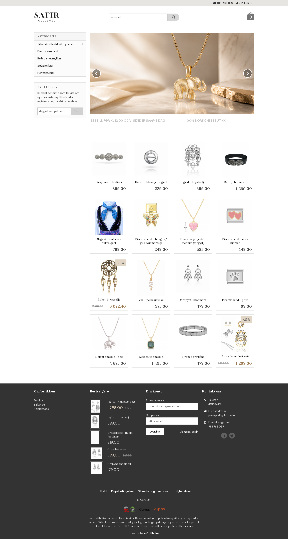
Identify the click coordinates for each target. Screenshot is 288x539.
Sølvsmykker (45, 65)
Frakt (103, 491)
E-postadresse (155, 400)
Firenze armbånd (47, 51)
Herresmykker (45, 73)
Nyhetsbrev (183, 491)
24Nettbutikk (151, 532)
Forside (38, 400)
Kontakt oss (41, 408)
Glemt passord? (189, 431)
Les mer (188, 525)
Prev (100, 72)
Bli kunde (39, 404)
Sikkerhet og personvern (154, 491)
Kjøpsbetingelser (122, 491)
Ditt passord (153, 415)
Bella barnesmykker (49, 58)
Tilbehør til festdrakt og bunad (55, 44)
